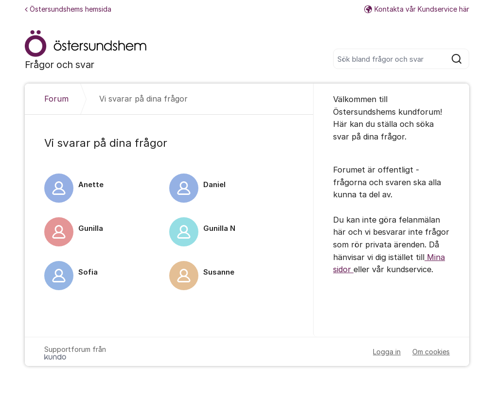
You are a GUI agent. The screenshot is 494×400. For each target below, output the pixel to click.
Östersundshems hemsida (68, 9)
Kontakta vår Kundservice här (416, 9)
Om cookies (431, 352)
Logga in (387, 352)
